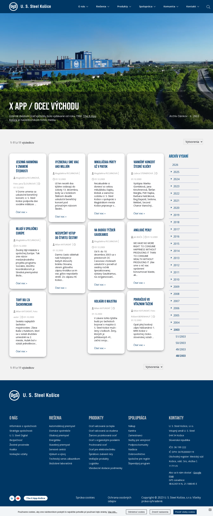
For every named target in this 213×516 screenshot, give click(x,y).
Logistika (94, 463)
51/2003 (181, 336)
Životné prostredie (19, 444)
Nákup (131, 426)
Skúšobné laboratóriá (60, 463)
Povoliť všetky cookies (185, 512)
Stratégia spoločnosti (20, 430)
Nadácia (132, 449)
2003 (196, 116)
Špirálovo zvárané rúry (101, 454)
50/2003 (181, 343)
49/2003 (181, 349)
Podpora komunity (138, 444)
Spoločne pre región (139, 458)
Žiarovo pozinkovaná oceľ (103, 435)
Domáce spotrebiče (59, 430)
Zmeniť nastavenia (160, 512)
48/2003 (181, 356)
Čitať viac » (21, 212)
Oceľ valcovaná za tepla (101, 426)
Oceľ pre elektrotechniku (102, 449)
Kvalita (13, 449)
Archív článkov (178, 116)
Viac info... (112, 512)
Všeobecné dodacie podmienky (105, 468)
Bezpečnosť (15, 440)
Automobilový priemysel (62, 426)
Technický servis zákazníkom (64, 458)
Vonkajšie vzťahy (18, 454)
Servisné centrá (57, 449)
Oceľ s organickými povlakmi (104, 440)
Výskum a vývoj (57, 454)
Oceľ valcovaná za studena (103, 430)
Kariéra (132, 430)
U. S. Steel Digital (18, 435)
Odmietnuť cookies (136, 512)
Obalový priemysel (59, 435)
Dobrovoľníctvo (136, 454)
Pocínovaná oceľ (98, 444)
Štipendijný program (139, 463)
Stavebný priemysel (59, 444)
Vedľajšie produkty (99, 458)
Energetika (54, 440)
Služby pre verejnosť (139, 440)
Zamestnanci (135, 435)
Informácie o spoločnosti (22, 426)
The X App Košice (35, 498)
